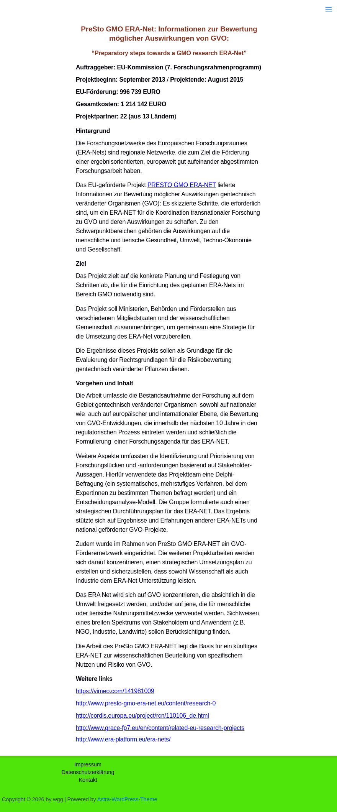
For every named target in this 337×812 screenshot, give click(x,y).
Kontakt (88, 780)
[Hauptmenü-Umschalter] (328, 9)
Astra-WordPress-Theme (127, 799)
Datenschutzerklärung (88, 772)
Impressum (87, 764)
